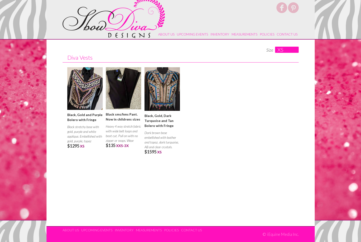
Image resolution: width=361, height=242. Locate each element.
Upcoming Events (192, 34)
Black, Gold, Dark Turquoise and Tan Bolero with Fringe (159, 121)
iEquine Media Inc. (283, 234)
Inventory (219, 34)
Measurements (244, 34)
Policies (267, 34)
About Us (166, 34)
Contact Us (287, 34)
